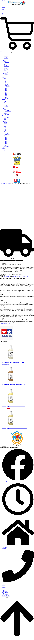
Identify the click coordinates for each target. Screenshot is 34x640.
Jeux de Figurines (4, 73)
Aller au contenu (2, 0)
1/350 (6, 94)
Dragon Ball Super (6, 67)
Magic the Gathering (6, 69)
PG (5, 82)
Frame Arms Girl (7, 85)
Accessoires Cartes (6, 72)
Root (4, 64)
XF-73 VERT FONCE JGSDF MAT (24, 276)
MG (5, 81)
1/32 (6, 89)
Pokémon (5, 119)
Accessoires (3, 99)
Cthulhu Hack (7, 62)
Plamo (4, 131)
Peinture (5, 144)
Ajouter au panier (2, 275)
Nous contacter (4, 12)
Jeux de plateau (6, 58)
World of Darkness (6, 66)
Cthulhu (5, 61)
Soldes (4, 102)
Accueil (3, 6)
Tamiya (6, 97)
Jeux (2, 55)
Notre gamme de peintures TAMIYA (5, 323)
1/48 (6, 91)
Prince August (7, 96)
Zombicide (5, 76)
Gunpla (5, 78)
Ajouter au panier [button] (6, 364)
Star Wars (5, 75)
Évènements (3, 7)
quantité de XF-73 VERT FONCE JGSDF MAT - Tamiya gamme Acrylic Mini (11, 274)
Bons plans (3, 148)
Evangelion (7, 84)
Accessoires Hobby (6, 98)
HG (5, 79)
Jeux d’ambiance (6, 57)
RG (5, 80)
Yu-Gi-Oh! (5, 71)
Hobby (3, 77)
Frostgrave (5, 123)
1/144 (6, 93)
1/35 (6, 90)
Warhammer (5, 65)
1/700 (6, 95)
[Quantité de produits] (26, 274)
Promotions (5, 101)
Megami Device (7, 86)
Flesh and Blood (6, 68)
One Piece (5, 70)
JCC (2, 115)
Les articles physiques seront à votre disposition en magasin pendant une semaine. (11, 260)
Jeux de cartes (6, 107)
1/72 (6, 92)
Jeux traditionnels (6, 59)
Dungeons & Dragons (7, 63)
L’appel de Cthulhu (8, 111)
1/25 (6, 88)
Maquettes (5, 135)
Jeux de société (6, 56)
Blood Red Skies (6, 74)
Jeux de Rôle (3, 60)
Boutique (3, 8)
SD (5, 127)
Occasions (5, 100)
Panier (3, 9)
